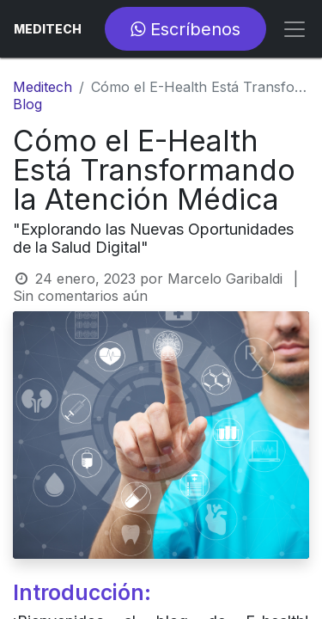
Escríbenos (185, 29)
